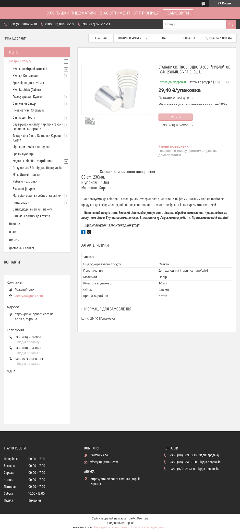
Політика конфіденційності (149, 527)
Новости (14, 224)
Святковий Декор (24, 104)
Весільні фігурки (24, 189)
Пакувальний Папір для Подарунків (37, 168)
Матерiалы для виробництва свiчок (37, 196)
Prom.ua (142, 518)
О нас (163, 38)
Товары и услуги (130, 38)
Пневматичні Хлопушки (29, 110)
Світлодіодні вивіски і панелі (32, 209)
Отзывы (14, 240)
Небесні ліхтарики (25, 182)
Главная (101, 38)
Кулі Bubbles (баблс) (27, 90)
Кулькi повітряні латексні (30, 69)
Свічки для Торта (24, 118)
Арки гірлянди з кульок (28, 83)
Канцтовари (21, 203)
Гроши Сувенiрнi (24, 154)
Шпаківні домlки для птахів (31, 216)
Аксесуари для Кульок (27, 97)
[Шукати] (231, 24)
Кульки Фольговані (25, 76)
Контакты (188, 38)
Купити (175, 117)
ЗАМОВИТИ (178, 13)
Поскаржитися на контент (111, 527)
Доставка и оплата (219, 38)
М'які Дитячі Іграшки (26, 175)
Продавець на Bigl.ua (120, 523)
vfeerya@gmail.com (29, 296)
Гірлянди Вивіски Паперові (31, 147)
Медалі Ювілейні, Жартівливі (33, 161)
